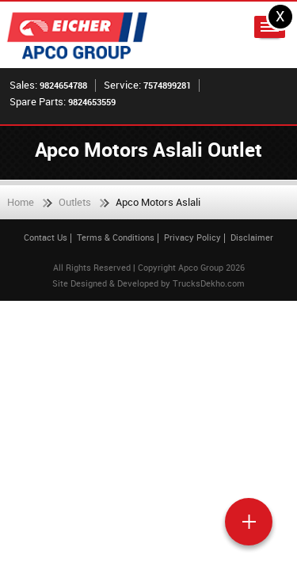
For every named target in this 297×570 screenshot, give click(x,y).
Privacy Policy (192, 237)
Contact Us (45, 237)
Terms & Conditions (115, 237)
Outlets (75, 202)
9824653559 (92, 102)
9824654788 (63, 85)
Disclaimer (251, 237)
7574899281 (167, 85)
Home (20, 202)
